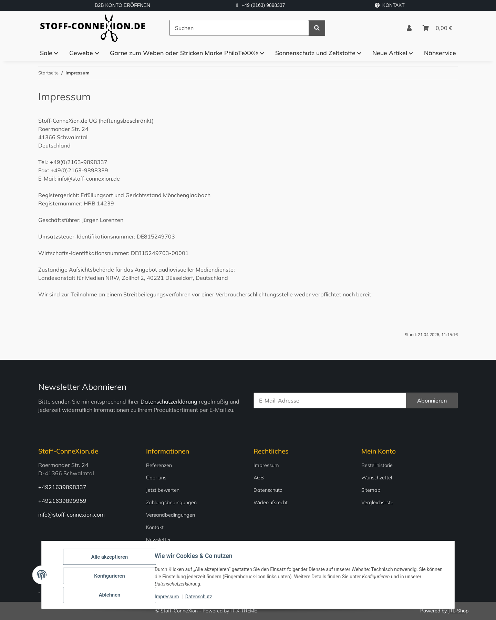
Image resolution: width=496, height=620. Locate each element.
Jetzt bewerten (162, 490)
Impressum (169, 598)
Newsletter (158, 540)
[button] (409, 28)
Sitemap (371, 490)
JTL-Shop (458, 611)
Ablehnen (111, 595)
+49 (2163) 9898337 (263, 5)
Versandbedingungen (170, 515)
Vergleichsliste (377, 502)
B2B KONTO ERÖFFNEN (122, 5)
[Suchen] (239, 28)
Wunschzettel (376, 478)
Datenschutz (200, 598)
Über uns (156, 478)
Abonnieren (432, 400)
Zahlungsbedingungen (171, 502)
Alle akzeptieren (111, 559)
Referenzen (159, 465)
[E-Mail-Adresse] (330, 400)
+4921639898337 (62, 487)
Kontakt (155, 527)
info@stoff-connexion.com (71, 514)
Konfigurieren (111, 577)
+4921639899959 (62, 500)
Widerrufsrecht (271, 502)
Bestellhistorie (377, 465)
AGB (259, 478)
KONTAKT (390, 5)
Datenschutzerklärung (169, 401)
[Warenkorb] (437, 28)
